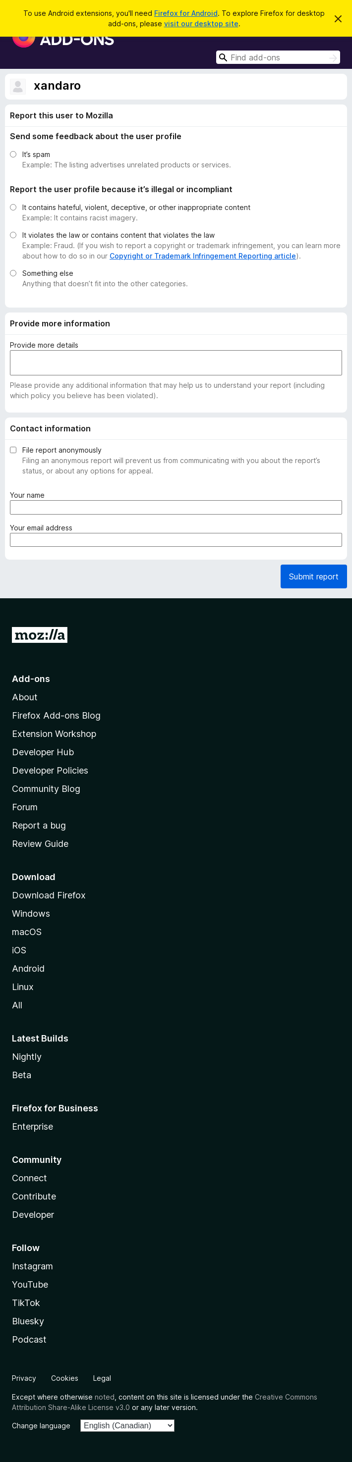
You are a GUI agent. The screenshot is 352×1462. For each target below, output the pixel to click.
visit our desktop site (201, 23)
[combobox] (278, 57)
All (17, 1005)
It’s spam (36, 154)
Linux (23, 987)
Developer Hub (43, 752)
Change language (41, 1425)
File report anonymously (62, 450)
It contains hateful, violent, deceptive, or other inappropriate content (136, 207)
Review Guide (40, 843)
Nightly (27, 1056)
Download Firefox (49, 895)
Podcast (29, 1339)
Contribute (34, 1196)
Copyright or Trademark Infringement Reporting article (203, 256)
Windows (31, 913)
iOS (19, 950)
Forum (25, 807)
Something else (47, 273)
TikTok (26, 1303)
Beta (21, 1075)
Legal (102, 1378)
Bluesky (28, 1321)
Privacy (24, 1378)
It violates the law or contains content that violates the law (118, 235)
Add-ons (31, 679)
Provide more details (44, 345)
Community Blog (46, 788)
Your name (29, 495)
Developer (33, 1214)
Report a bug (39, 825)
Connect (29, 1178)
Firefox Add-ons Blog (56, 715)
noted (105, 1397)
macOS (27, 932)
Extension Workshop (54, 734)
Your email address (43, 527)
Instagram (32, 1266)
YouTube (30, 1284)
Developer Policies (50, 770)
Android (28, 968)
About (25, 697)
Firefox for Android (186, 13)
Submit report (314, 576)
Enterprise (32, 1126)
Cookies (64, 1378)
